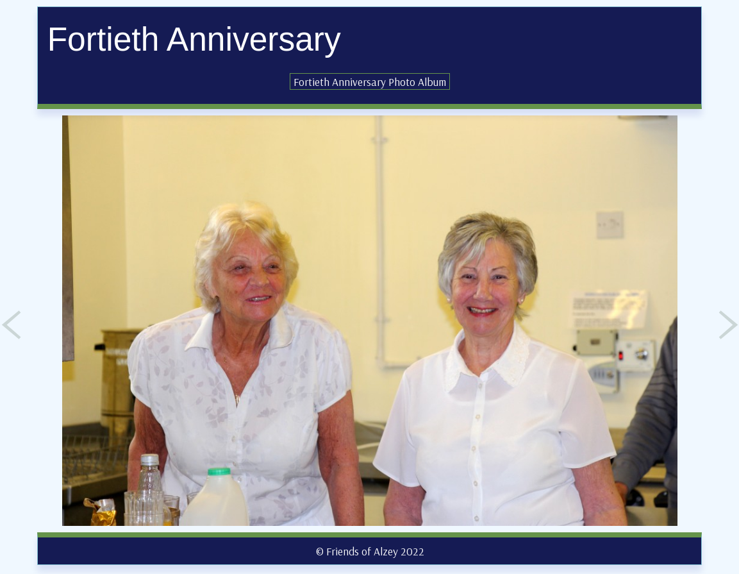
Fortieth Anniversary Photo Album (370, 81)
